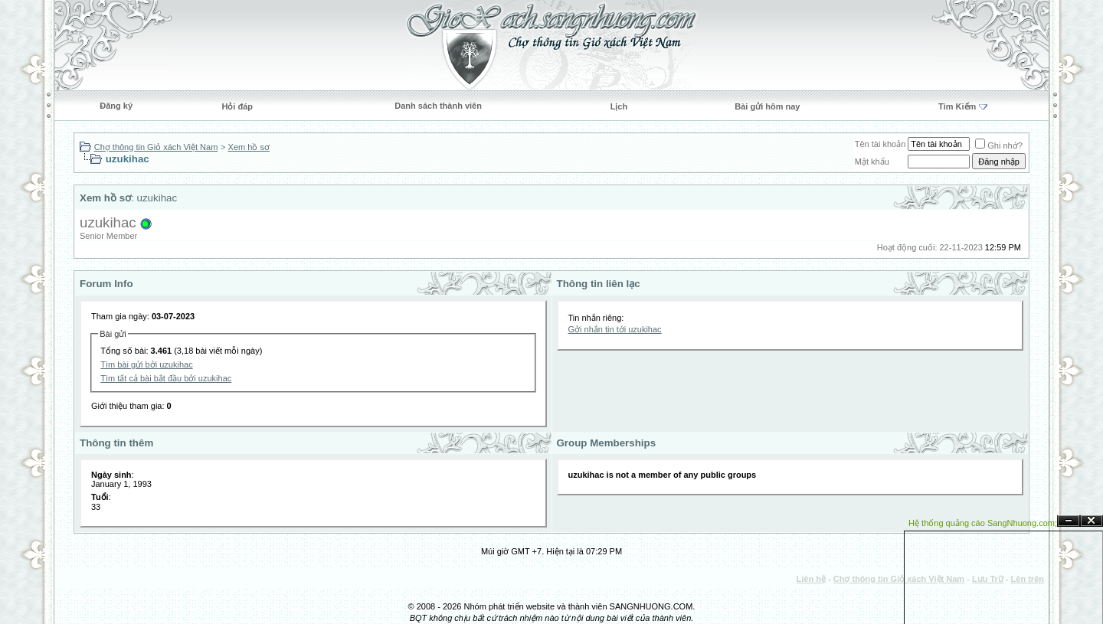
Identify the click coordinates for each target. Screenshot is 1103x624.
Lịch (619, 106)
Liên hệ (811, 578)
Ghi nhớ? (999, 145)
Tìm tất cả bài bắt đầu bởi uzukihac (165, 378)
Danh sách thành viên (438, 105)
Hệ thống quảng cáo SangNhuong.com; (982, 523)
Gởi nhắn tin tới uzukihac (615, 329)
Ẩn (1068, 521)
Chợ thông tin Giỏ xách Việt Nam (156, 147)
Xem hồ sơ (249, 147)
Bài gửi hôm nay (767, 106)
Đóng (1091, 521)
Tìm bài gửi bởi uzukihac (146, 364)
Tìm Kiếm (957, 106)
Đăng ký (116, 105)
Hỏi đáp (237, 106)
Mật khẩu (872, 161)
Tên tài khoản (880, 144)
